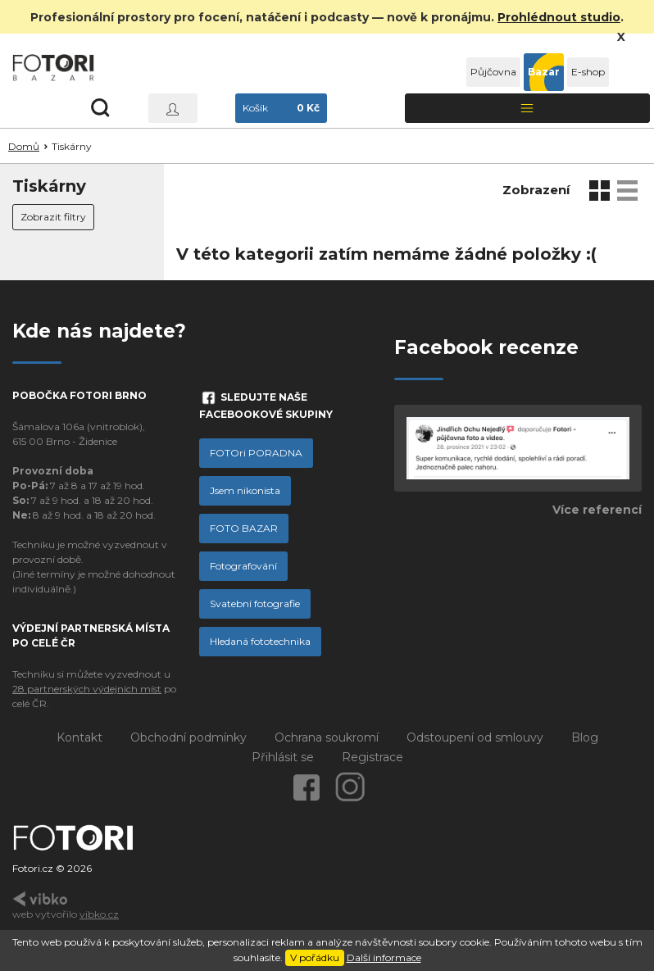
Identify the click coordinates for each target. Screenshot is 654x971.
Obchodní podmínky (188, 737)
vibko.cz (99, 914)
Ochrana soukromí (327, 737)
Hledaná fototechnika (260, 641)
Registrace (372, 757)
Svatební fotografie (255, 603)
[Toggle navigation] (527, 108)
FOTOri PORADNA (256, 453)
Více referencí (597, 509)
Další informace (384, 957)
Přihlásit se (283, 757)
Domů (23, 146)
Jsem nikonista (245, 490)
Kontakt (79, 737)
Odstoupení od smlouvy (474, 737)
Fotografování (243, 566)
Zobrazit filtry (53, 217)
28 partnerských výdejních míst (86, 689)
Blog (584, 737)
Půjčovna (493, 72)
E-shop (588, 72)
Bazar (544, 72)
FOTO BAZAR (244, 528)
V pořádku (314, 957)
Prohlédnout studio (558, 17)
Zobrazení (536, 189)
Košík (281, 108)
